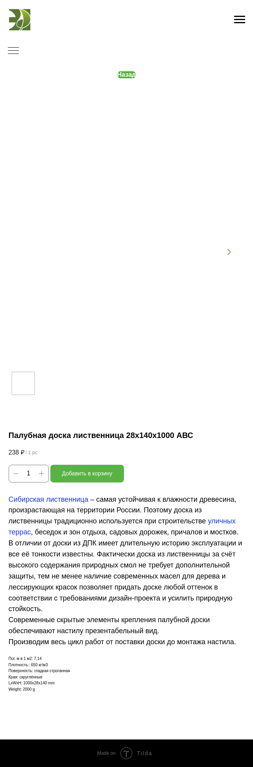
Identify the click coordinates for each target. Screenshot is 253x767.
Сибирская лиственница (49, 499)
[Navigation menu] (239, 20)
